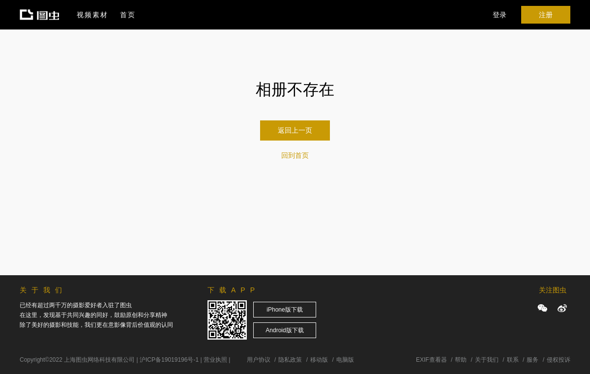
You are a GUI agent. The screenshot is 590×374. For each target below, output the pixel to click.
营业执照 (215, 359)
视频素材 (92, 15)
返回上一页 (295, 130)
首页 (128, 15)
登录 (499, 15)
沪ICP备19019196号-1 (169, 359)
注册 (546, 15)
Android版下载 (284, 330)
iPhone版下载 (284, 309)
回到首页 (295, 155)
